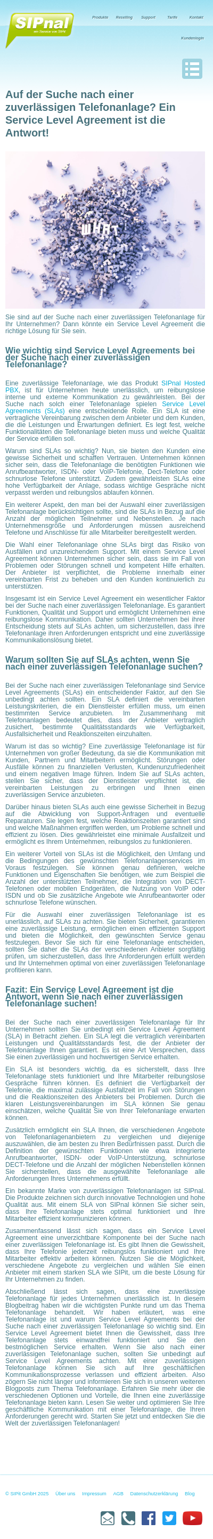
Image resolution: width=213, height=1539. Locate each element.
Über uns (65, 1493)
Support (148, 17)
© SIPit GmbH (20, 1493)
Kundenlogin (192, 38)
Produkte (100, 17)
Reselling (124, 17)
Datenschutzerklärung (154, 1493)
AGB (118, 1493)
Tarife (172, 17)
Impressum (94, 1493)
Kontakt (196, 17)
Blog (190, 1493)
